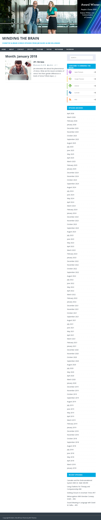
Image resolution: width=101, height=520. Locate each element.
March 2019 (71, 420)
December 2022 (73, 261)
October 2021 (72, 313)
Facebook (70, 49)
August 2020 (71, 365)
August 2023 (71, 232)
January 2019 (71, 427)
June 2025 (70, 150)
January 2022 (71, 302)
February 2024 (72, 210)
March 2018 (71, 464)
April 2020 (70, 376)
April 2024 (70, 202)
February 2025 (72, 165)
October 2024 (72, 180)
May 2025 (70, 154)
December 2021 (73, 306)
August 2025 (71, 143)
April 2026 (70, 113)
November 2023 (73, 221)
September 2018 (73, 442)
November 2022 (73, 265)
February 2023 (72, 254)
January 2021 (71, 346)
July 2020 (70, 368)
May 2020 (70, 372)
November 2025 (73, 132)
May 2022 (70, 287)
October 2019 (72, 394)
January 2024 (71, 213)
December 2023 (73, 217)
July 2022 (70, 280)
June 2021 (70, 328)
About (11, 49)
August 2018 (71, 446)
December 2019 (73, 387)
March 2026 (71, 117)
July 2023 (70, 235)
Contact (20, 49)
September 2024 (73, 184)
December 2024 (73, 173)
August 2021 (71, 320)
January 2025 (71, 169)
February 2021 (72, 342)
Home (4, 49)
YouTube (39, 49)
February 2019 (72, 424)
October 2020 (72, 357)
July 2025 (70, 147)
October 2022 (72, 269)
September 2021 (73, 317)
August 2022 (71, 276)
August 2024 (71, 187)
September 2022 (73, 272)
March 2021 (71, 339)
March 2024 (71, 206)
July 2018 (70, 450)
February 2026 (72, 121)
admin (51, 65)
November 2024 (73, 176)
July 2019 (70, 405)
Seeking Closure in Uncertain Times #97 (81, 493)
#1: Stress (38, 61)
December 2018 (73, 431)
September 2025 (73, 139)
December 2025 (73, 128)
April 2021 (70, 335)
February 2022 (72, 298)
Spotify (30, 49)
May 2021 (70, 331)
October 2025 (72, 136)
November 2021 (73, 309)
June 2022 (70, 283)
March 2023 (71, 250)
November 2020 (73, 354)
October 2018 (72, 438)
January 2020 (71, 383)
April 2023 (70, 246)
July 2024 (70, 191)
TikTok (48, 49)
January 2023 (71, 258)
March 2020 (71, 379)
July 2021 (70, 324)
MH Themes (32, 518)
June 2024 (70, 195)
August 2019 (71, 402)
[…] (55, 76)
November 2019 (73, 390)
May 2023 (70, 243)
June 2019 (70, 409)
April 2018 (70, 461)
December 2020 (73, 350)
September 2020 (73, 361)
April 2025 (70, 158)
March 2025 (71, 161)
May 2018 (70, 457)
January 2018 (71, 468)
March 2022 (71, 294)
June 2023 (70, 239)
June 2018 (70, 453)
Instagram (59, 49)
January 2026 (71, 125)
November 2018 (73, 435)
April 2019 (70, 416)
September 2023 (73, 228)
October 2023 (72, 224)
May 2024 (70, 198)
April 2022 (70, 291)
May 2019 (70, 413)
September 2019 (73, 398)
